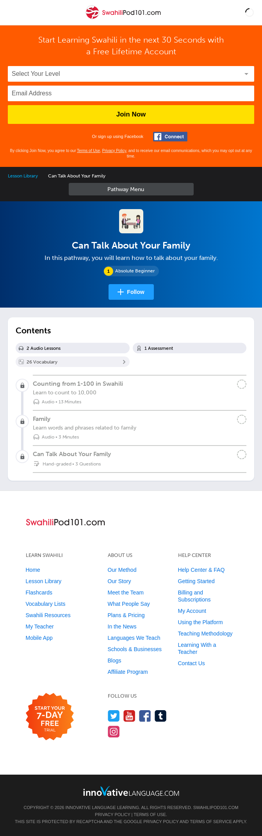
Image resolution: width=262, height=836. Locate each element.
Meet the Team (126, 592)
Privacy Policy (114, 151)
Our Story (119, 581)
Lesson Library (23, 176)
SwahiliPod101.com (216, 807)
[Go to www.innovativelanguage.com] (131, 791)
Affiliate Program (128, 672)
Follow (135, 292)
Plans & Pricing (126, 615)
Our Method (122, 570)
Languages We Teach (134, 638)
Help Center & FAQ (201, 570)
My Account (192, 611)
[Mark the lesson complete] (241, 384)
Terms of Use (88, 151)
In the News (122, 626)
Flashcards (39, 592)
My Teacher (40, 626)
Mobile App (39, 638)
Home (33, 570)
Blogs (114, 660)
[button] (249, 12)
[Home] (124, 18)
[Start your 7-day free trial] (50, 717)
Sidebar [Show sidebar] (131, 189)
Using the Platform (200, 622)
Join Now (131, 114)
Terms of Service (211, 821)
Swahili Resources (48, 615)
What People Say (129, 604)
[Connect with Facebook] (170, 136)
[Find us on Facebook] (145, 716)
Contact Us (191, 663)
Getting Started (196, 581)
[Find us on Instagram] (114, 731)
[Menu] (12, 12)
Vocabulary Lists (46, 604)
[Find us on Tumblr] (161, 716)
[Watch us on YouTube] (129, 716)
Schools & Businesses (135, 649)
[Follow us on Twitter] (114, 716)
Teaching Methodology (205, 633)
